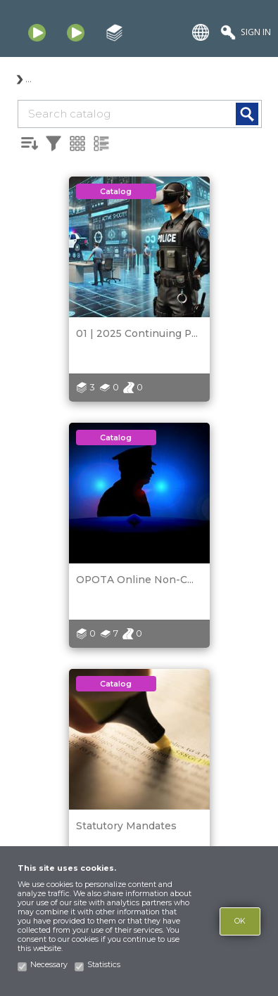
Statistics (103, 964)
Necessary (49, 964)
